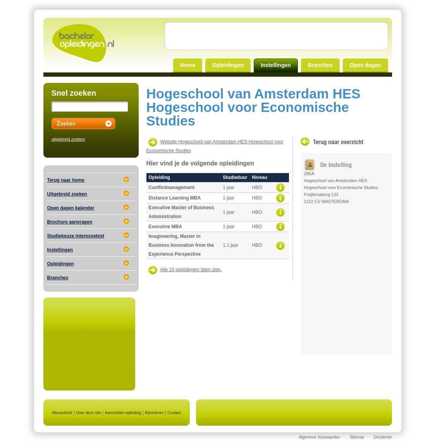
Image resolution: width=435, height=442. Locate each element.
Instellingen (276, 65)
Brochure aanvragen (70, 222)
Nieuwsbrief (62, 413)
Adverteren (154, 413)
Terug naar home (65, 180)
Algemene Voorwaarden (319, 437)
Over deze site (88, 413)
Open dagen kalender (71, 208)
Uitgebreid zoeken (67, 194)
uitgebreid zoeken (68, 139)
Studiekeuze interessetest (75, 236)
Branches (320, 65)
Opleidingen (228, 65)
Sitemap (357, 437)
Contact (174, 413)
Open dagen (365, 65)
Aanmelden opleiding (123, 413)
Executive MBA (165, 226)
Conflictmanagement (172, 187)
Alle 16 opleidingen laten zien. (191, 269)
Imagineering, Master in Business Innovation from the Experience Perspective (181, 245)
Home (187, 65)
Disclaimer (383, 437)
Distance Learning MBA (175, 198)
